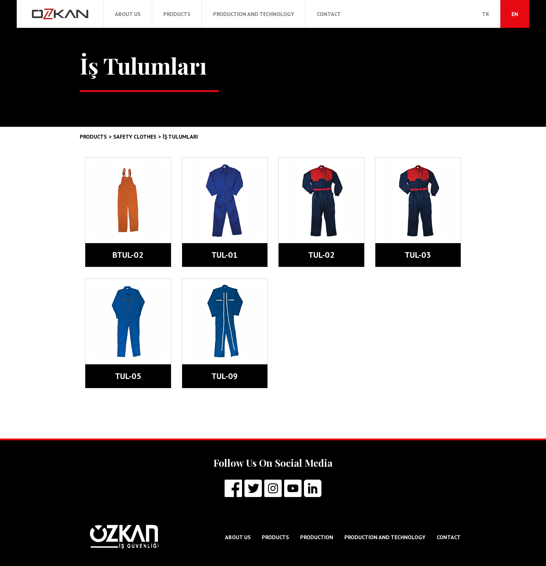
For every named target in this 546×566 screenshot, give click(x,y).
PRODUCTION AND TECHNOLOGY (253, 13)
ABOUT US (128, 13)
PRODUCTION (316, 537)
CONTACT (329, 13)
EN (515, 13)
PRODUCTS (176, 13)
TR (485, 13)
